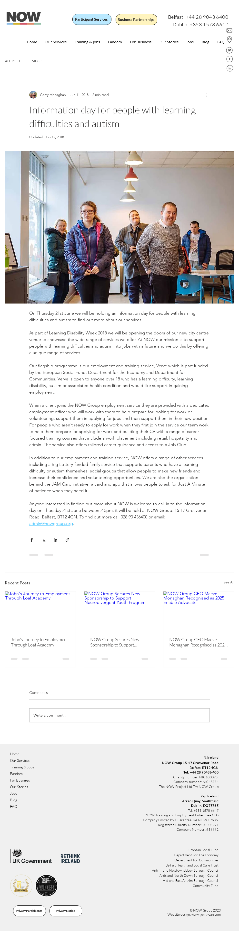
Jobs (13, 793)
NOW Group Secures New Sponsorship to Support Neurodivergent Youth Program (114, 642)
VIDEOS (38, 61)
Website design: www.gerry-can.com (194, 914)
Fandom (16, 773)
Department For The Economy (196, 855)
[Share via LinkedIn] (55, 540)
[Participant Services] (91, 19)
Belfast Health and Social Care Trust (192, 865)
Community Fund (206, 886)
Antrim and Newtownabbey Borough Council (185, 870)
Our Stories (19, 786)
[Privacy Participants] (29, 910)
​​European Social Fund (203, 850)
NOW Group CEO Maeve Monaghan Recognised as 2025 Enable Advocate (198, 642)
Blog (13, 800)
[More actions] (207, 95)
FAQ (13, 806)
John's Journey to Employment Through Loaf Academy (39, 642)
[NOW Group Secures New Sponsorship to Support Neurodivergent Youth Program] (119, 611)
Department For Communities (196, 860)
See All (228, 582)
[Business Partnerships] (136, 19)
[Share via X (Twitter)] (43, 540)
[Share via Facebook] (31, 540)
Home (15, 754)
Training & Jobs (22, 767)
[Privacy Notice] (66, 910)
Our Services (20, 760)
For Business (20, 780)
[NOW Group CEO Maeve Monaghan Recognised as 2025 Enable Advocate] (198, 611)
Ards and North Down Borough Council (189, 875)
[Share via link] (67, 540)
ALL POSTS (13, 61)
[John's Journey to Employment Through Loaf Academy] (40, 611)
